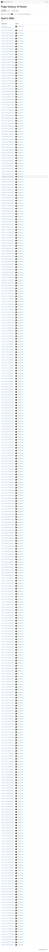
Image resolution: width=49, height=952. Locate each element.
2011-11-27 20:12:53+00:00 (8, 578)
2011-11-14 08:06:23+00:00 (8, 854)
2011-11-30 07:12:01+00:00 (8, 490)
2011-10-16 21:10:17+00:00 (8, 878)
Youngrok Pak (15, 14)
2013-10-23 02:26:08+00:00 (8, 49)
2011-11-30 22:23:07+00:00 (8, 469)
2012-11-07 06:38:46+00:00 (8, 120)
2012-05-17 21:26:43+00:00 (8, 195)
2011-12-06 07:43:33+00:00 (8, 386)
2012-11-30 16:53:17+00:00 (8, 104)
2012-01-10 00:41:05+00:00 (8, 245)
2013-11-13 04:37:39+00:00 (8, 33)
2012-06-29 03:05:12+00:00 (8, 174)
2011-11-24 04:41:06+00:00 (8, 625)
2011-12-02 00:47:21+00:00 (8, 442)
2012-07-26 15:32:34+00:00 (8, 155)
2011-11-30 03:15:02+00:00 (8, 511)
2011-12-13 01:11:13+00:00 (8, 333)
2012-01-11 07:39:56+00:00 (8, 232)
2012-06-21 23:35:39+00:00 (8, 184)
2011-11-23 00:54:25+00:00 (8, 788)
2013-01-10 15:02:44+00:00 (8, 72)
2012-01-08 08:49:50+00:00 (8, 259)
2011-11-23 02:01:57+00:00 (8, 729)
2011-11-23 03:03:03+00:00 (8, 705)
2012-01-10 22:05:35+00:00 (8, 240)
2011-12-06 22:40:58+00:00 (8, 378)
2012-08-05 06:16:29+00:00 (8, 136)
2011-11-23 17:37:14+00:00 (8, 657)
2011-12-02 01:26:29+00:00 (8, 421)
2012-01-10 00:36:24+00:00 (8, 253)
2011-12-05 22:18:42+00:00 (8, 397)
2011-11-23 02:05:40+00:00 (8, 721)
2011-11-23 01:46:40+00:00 (8, 737)
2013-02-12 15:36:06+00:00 (8, 70)
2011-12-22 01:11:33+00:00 (8, 309)
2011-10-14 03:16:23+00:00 (8, 904)
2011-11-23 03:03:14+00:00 (8, 703)
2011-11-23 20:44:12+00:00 (8, 652)
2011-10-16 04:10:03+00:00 (8, 891)
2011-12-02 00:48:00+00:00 (8, 439)
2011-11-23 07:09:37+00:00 (8, 660)
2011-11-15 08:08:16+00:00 (8, 843)
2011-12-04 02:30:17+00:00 (8, 415)
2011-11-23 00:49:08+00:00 (8, 806)
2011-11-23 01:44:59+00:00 (8, 742)
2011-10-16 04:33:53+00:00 (8, 886)
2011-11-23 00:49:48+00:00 (8, 801)
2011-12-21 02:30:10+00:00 (8, 320)
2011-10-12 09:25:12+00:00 (8, 942)
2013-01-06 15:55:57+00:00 (8, 78)
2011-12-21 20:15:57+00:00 (8, 312)
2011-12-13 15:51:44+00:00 (8, 325)
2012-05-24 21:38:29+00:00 (8, 192)
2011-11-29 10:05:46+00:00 (8, 548)
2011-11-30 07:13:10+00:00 (8, 487)
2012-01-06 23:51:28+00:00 (8, 267)
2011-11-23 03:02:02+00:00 (8, 708)
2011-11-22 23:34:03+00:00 (8, 838)
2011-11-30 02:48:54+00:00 (8, 527)
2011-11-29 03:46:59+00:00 (8, 554)
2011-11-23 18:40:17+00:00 (8, 655)
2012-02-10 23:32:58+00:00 (8, 216)
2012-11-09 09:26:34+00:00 (8, 118)
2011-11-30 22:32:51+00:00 (8, 458)
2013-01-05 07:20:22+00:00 (8, 80)
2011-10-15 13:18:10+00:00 (8, 899)
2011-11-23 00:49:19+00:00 (8, 803)
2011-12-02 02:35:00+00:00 (8, 418)
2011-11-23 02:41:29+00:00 (8, 718)
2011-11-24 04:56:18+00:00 (8, 612)
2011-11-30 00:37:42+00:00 (8, 543)
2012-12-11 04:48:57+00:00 (8, 96)
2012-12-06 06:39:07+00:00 (8, 99)
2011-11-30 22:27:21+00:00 (8, 466)
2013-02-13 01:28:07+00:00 (8, 62)
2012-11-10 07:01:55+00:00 (8, 112)
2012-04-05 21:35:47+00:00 (8, 208)
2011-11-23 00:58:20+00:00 (8, 780)
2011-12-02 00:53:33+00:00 (8, 429)
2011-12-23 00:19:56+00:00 (8, 304)
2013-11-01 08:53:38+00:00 (8, 41)
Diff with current (15, 10)
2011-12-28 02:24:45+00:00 (8, 288)
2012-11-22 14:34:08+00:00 (8, 107)
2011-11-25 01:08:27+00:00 (8, 583)
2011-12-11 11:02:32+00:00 (8, 357)
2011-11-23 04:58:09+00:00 (8, 689)
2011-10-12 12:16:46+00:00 (8, 928)
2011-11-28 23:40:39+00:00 (8, 559)
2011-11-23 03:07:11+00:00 (8, 700)
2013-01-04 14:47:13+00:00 (8, 83)
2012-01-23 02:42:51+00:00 (8, 221)
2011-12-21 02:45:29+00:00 (8, 317)
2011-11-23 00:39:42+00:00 (8, 833)
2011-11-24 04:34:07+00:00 (8, 628)
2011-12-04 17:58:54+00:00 (8, 410)
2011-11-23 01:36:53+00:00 (8, 750)
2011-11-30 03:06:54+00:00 (8, 516)
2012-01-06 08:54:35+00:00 (8, 269)
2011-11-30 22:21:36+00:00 (8, 474)
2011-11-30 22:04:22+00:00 (8, 479)
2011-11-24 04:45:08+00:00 (8, 620)
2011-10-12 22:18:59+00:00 (8, 915)
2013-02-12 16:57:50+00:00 (8, 67)
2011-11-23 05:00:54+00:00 (8, 687)
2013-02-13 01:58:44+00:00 (8, 59)
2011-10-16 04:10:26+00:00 (8, 889)
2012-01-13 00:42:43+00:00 (8, 224)
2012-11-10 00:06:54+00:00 (8, 115)
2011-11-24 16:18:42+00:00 (8, 593)
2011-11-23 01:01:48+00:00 (8, 769)
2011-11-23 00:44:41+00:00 (8, 817)
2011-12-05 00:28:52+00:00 (8, 405)
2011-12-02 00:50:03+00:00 (8, 437)
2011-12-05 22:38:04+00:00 (8, 394)
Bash (2, 21)
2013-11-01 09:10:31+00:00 (8, 38)
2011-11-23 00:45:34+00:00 (8, 814)
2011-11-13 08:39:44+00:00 (8, 857)
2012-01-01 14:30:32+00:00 (8, 282)
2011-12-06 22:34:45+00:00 (8, 381)
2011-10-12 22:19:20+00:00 (8, 912)
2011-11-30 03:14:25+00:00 (8, 514)
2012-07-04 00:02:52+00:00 (8, 171)
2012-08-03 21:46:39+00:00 (8, 139)
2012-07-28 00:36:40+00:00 (8, 150)
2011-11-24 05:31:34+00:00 (8, 604)
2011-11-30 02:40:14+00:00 (8, 530)
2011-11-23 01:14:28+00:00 (8, 756)
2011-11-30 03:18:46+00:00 (8, 506)
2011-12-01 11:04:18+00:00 (8, 447)
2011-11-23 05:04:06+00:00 (8, 684)
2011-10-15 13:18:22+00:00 (8, 897)
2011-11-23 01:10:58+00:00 (8, 761)
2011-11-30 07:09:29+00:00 (8, 495)
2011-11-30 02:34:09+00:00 (8, 538)
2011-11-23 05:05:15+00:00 (8, 679)
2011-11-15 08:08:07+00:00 (8, 846)
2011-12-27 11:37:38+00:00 (8, 296)
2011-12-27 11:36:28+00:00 (8, 298)
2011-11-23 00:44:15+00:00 (8, 822)
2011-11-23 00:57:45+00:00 (8, 782)
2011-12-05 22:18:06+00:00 (8, 399)
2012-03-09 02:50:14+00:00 (8, 211)
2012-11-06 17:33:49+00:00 (8, 126)
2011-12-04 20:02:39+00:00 (8, 407)
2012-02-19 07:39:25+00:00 (8, 213)
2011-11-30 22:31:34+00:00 (8, 461)
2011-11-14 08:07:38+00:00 (8, 851)
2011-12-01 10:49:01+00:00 (8, 450)
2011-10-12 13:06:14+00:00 (8, 923)
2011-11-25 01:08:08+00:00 (8, 586)
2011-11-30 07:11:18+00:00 (8, 492)
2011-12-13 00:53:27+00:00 (8, 336)
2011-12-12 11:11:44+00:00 (8, 344)
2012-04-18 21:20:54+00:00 (8, 203)
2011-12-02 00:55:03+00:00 (8, 426)
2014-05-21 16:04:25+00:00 (8, 30)
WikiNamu (45, 949)
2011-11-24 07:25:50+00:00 (8, 599)
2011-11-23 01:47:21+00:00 (8, 734)
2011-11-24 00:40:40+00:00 (8, 641)
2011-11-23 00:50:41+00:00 (8, 798)
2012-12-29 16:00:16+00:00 (8, 94)
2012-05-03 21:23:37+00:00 (8, 197)
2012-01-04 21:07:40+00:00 (8, 277)
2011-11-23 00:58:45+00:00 (8, 774)
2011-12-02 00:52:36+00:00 (8, 431)
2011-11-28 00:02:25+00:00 (8, 575)
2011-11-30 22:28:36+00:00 (8, 463)
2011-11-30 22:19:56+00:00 (8, 476)
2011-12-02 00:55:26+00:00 (8, 423)
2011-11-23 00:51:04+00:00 (8, 796)
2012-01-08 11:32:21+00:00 (8, 256)
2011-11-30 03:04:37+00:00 (8, 519)
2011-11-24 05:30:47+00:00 (8, 607)
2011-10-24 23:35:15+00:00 (8, 873)
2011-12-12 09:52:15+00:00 (8, 352)
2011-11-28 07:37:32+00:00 (8, 564)
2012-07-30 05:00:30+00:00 (8, 147)
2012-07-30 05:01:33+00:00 (8, 144)
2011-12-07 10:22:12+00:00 (8, 370)
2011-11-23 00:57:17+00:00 (8, 785)
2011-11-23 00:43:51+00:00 (8, 825)
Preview (3, 10)
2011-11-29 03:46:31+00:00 (8, 556)
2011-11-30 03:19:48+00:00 (8, 503)
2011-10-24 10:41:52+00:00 (8, 875)
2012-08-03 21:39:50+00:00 (8, 142)
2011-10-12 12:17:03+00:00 (8, 926)
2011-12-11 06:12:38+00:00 (8, 360)
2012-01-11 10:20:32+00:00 (8, 229)
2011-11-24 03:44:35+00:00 (8, 633)
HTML (8, 10)
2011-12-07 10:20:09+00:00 (8, 373)
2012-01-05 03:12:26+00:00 (8, 275)
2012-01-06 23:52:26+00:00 (8, 264)
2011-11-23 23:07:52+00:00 (8, 647)
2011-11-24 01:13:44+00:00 (8, 636)
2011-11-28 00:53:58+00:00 (8, 567)
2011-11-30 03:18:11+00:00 (8, 508)
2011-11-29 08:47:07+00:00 (8, 551)
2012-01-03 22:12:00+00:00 (8, 280)
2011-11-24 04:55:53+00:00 (8, 615)
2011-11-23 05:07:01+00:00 (8, 673)
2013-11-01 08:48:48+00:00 (8, 46)
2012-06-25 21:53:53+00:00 (8, 176)
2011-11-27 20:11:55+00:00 (8, 580)
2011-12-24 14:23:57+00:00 (8, 301)
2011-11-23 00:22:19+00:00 (8, 835)
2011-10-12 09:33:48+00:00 (8, 936)
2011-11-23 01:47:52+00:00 (8, 732)
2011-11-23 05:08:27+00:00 (8, 671)
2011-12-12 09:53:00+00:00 (8, 346)
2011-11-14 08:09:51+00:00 (8, 849)
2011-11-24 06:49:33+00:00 (8, 601)
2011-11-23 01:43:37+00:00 (8, 745)
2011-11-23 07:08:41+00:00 (8, 663)
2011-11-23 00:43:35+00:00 (8, 827)
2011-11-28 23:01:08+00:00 (8, 562)
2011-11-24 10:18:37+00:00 (8, 596)
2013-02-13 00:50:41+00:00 (8, 64)
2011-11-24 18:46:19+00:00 (8, 591)
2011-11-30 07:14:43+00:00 (8, 482)
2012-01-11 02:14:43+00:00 (8, 237)
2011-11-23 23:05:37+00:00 (8, 649)
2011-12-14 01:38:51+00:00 (8, 322)
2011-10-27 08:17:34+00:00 (8, 870)
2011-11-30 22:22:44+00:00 (8, 471)
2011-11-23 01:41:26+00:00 (8, 748)
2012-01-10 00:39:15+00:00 (8, 248)
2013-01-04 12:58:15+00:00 (8, 86)
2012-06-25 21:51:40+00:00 (8, 179)
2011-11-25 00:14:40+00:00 (8, 588)
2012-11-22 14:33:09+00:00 (8, 110)
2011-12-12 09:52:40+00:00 (8, 349)
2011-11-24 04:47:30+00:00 (8, 617)
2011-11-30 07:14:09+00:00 (8, 484)
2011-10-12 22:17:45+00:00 (8, 918)
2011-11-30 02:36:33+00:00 (8, 535)
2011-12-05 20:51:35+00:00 (8, 402)
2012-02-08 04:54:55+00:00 (8, 219)
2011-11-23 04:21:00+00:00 (8, 692)
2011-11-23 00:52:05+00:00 (8, 793)
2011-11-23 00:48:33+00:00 (8, 809)
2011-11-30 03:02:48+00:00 (8, 522)
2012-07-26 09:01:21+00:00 (8, 168)
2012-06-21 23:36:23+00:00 (8, 181)
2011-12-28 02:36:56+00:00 (8, 285)
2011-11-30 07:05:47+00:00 (8, 500)
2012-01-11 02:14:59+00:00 (8, 235)
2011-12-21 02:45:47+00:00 (8, 314)
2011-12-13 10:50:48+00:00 (8, 328)
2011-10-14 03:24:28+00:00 (8, 902)
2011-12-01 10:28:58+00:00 (8, 453)
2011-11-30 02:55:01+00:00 (8, 524)
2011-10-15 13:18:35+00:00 (8, 894)
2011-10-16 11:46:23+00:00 (8, 883)
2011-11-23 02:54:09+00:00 (8, 716)
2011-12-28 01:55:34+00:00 (8, 290)
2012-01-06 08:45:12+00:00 (8, 272)
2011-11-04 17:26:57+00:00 (8, 862)
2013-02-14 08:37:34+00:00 (8, 56)
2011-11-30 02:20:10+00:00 (8, 540)
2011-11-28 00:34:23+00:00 (8, 572)
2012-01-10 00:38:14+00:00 (8, 251)
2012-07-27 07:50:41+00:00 (8, 152)
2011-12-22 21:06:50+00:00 (8, 306)
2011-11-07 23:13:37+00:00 (8, 859)
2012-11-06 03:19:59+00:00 (8, 131)
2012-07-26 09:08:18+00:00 (8, 166)
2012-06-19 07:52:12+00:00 (8, 187)
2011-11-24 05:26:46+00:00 (8, 609)
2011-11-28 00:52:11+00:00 (8, 570)
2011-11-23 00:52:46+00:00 (8, 790)
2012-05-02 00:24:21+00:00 (8, 200)
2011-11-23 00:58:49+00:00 (8, 772)
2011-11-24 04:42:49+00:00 (8, 623)
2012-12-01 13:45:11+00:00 (8, 102)
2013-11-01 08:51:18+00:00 (8, 43)
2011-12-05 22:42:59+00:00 (8, 391)
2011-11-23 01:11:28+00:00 (8, 758)
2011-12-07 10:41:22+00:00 (8, 368)
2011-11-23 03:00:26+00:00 (8, 710)
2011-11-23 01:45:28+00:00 (8, 740)
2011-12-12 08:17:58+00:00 (8, 354)
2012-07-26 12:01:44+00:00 (8, 158)
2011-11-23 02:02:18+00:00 (8, 726)
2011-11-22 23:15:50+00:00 (8, 841)
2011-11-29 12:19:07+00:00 (8, 546)
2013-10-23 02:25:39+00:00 (8, 51)
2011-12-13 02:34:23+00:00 (8, 330)
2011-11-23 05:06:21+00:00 (8, 676)
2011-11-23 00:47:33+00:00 (8, 811)
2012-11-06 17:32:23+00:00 (8, 128)
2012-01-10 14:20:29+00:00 (8, 243)
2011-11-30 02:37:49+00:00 (8, 532)
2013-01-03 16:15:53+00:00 (8, 88)
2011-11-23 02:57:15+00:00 (8, 713)
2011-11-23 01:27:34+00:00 (8, 753)
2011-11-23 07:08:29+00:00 (8, 665)
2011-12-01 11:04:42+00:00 (8, 445)
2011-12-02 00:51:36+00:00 (8, 434)
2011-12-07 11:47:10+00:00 (8, 365)
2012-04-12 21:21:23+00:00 (8, 205)
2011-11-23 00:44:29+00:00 (8, 819)
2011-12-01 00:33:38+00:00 (8, 455)
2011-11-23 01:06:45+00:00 (8, 766)
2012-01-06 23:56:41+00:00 (8, 261)
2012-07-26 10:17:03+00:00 (8, 163)
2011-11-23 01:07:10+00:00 (8, 764)
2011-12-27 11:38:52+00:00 (8, 293)
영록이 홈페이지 (6, 2)
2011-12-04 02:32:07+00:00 (8, 413)
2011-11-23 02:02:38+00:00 (8, 724)
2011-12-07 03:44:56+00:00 (8, 375)
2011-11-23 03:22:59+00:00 (8, 695)
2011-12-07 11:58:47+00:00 (8, 362)
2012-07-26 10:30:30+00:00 (8, 160)
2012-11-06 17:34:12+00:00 (8, 123)
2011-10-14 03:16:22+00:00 (8, 907)
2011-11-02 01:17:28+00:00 (8, 867)
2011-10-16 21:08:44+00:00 (8, 881)
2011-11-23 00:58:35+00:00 (8, 777)
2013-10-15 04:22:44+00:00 (8, 54)
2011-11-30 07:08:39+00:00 (8, 498)
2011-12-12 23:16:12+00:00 (8, 338)
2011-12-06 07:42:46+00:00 (8, 389)
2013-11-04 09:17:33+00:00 (8, 35)
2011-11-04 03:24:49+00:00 (8, 865)
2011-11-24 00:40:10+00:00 (8, 644)
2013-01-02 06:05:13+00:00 (8, 91)
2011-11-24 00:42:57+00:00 (8, 639)
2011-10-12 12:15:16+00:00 (8, 931)
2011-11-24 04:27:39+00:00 (8, 631)
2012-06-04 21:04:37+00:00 (8, 189)
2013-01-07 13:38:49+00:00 (8, 75)
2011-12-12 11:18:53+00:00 (8, 341)
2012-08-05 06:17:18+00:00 (8, 134)
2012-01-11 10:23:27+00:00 (8, 227)
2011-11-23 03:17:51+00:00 (8, 697)
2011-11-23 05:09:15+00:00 (8, 668)
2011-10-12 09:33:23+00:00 (8, 939)
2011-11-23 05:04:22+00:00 (8, 681)
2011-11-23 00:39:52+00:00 (8, 830)
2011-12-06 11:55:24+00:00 (8, 383)
